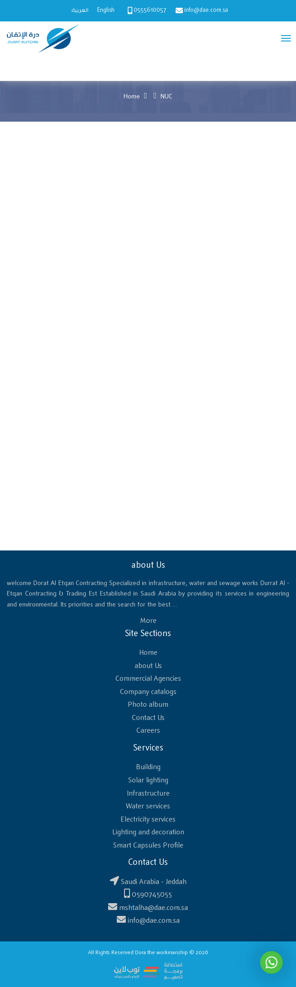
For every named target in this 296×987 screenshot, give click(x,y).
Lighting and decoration (148, 832)
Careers (148, 730)
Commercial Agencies (148, 678)
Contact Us (148, 718)
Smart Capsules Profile (148, 845)
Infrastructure (148, 793)
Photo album (148, 704)
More (148, 621)
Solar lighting (148, 780)
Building (148, 767)
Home (132, 97)
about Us (148, 666)
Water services (148, 806)
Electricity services (148, 819)
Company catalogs (148, 692)
